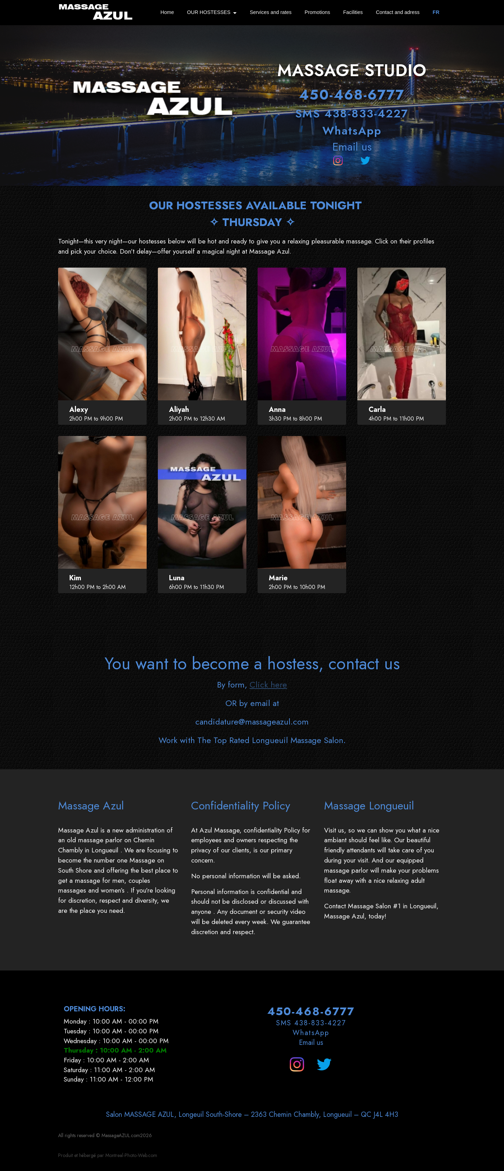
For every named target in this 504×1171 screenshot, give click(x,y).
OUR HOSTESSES (208, 12)
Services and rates (271, 12)
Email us (352, 147)
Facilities (353, 12)
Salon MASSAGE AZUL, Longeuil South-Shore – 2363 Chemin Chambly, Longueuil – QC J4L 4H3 (252, 1146)
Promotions (317, 12)
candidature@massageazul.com (252, 753)
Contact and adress (398, 12)
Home (167, 12)
